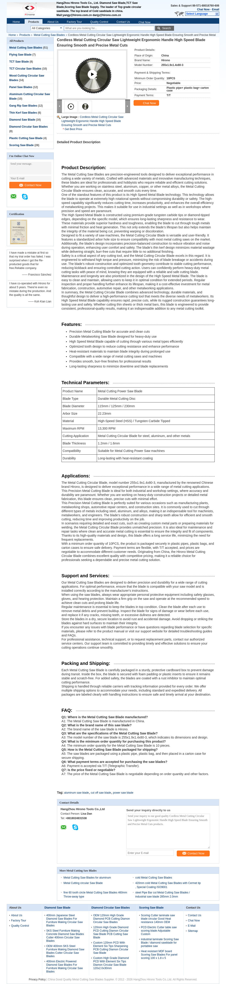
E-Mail (191, 925)
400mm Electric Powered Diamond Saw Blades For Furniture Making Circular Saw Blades (64, 966)
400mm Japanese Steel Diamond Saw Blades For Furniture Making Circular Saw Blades (64, 920)
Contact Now (30, 185)
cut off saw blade (101, 792)
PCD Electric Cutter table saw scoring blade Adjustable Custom (159, 931)
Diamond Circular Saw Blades (28, 126)
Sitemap (193, 931)
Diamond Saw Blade (22, 119)
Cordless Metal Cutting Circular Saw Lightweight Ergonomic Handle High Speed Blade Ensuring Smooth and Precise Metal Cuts (92, 121)
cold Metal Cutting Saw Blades (153, 877)
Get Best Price (73, 129)
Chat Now (203, 9)
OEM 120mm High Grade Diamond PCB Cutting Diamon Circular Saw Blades (111, 919)
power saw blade (123, 792)
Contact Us (123, 21)
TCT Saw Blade (19, 61)
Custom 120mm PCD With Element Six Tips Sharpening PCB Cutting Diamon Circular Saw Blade (110, 947)
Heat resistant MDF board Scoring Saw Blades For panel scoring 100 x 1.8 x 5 (159, 955)
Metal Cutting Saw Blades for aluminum (87, 877)
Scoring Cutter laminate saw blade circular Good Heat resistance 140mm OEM (158, 919)
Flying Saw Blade (20, 54)
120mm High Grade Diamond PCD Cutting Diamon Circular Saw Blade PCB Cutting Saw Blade (110, 932)
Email (215, 9)
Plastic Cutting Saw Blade (25, 138)
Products (33, 21)
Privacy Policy (37, 979)
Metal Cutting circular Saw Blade (83, 883)
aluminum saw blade (76, 792)
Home (16, 21)
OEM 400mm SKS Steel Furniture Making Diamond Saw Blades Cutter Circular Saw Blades (65, 951)
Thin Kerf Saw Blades (23, 112)
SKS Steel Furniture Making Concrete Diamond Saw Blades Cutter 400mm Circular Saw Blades (65, 935)
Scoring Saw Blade (21, 145)
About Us (52, 21)
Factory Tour (74, 21)
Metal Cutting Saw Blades (49, 35)
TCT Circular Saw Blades (25, 68)
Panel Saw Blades (20, 87)
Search (166, 28)
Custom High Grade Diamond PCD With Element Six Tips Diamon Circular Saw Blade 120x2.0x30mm (111, 963)
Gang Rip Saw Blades (23, 105)
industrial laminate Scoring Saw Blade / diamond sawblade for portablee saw (160, 943)
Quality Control (99, 21)
